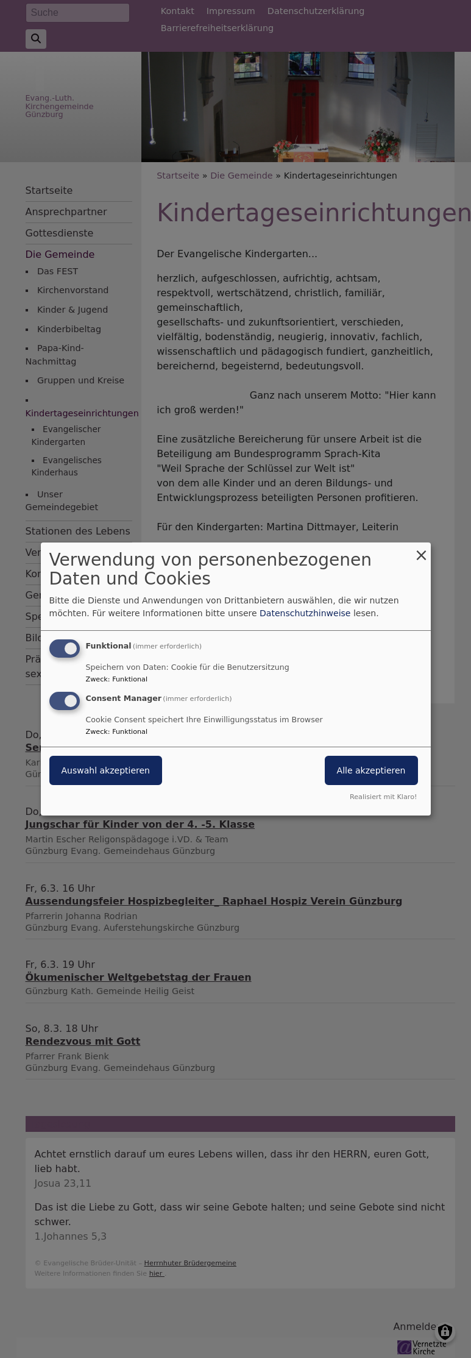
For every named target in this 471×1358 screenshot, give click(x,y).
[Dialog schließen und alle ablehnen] (422, 550)
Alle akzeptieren (371, 770)
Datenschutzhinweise (305, 613)
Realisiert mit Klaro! (383, 797)
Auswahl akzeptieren (106, 770)
